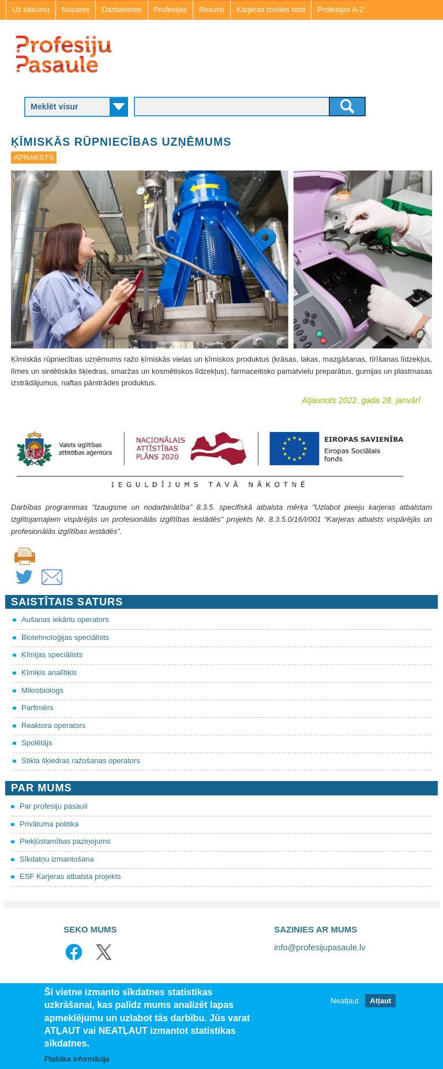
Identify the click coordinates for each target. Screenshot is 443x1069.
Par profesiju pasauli (54, 806)
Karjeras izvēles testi (270, 9)
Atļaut (380, 1002)
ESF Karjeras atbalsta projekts (70, 876)
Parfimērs (37, 707)
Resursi (211, 9)
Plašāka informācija (77, 1059)
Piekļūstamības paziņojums (65, 841)
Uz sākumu (31, 9)
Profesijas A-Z (340, 9)
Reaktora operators (53, 725)
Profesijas (170, 9)
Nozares (75, 9)
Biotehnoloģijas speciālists (65, 637)
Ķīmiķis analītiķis (49, 672)
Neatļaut (344, 1002)
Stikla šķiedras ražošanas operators (80, 760)
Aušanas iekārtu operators (65, 619)
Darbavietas (121, 9)
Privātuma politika (49, 824)
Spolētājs (36, 742)
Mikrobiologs (42, 690)
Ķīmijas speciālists (51, 654)
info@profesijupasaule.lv (319, 947)
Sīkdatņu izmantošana (57, 859)
